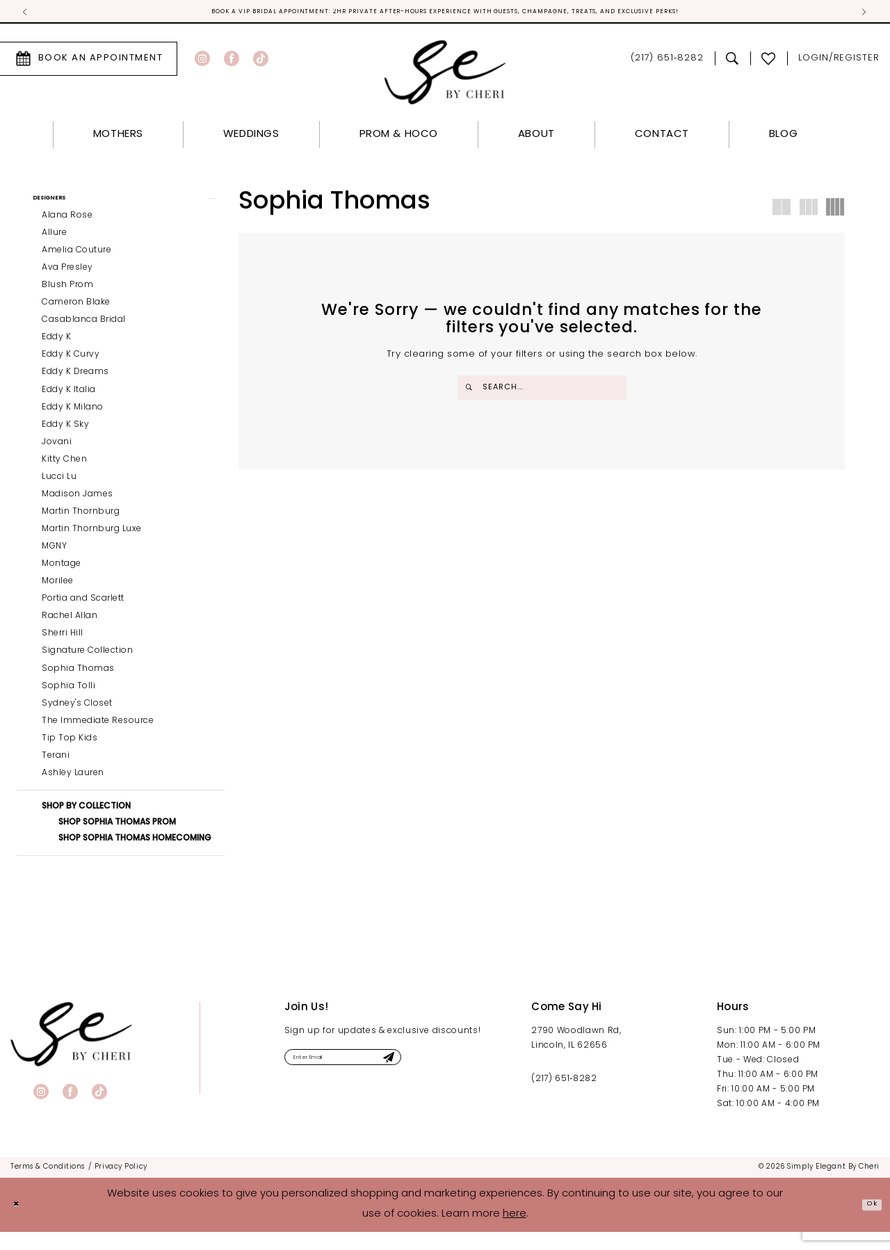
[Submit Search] (471, 391)
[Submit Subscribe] (449, 1080)
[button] (121, 206)
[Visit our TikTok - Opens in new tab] (260, 62)
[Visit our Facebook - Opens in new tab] (231, 62)
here (514, 1232)
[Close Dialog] (20, 1223)
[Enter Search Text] (542, 391)
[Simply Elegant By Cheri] (445, 75)
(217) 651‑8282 (564, 1098)
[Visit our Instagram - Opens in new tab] (202, 62)
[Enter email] (376, 1080)
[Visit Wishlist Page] (768, 62)
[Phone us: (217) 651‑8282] (667, 62)
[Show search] (732, 61)
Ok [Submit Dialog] (867, 1222)
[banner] (71, 1053)
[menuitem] (222, 62)
